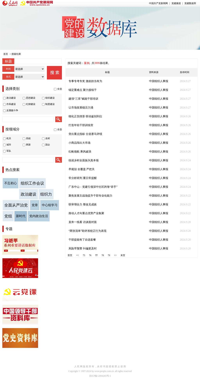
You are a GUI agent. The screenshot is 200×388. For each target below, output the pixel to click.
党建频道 (176, 3)
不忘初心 (10, 183)
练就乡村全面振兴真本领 (84, 160)
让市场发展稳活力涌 (81, 107)
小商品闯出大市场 (79, 142)
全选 (59, 89)
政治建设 (28, 194)
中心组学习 (49, 205)
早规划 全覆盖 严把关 (82, 169)
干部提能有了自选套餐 (82, 239)
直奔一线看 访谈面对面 (83, 222)
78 (103, 255)
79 (109, 255)
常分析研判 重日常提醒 (83, 178)
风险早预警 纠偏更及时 (83, 248)
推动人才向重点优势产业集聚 (86, 213)
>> (115, 255)
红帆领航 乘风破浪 (80, 151)
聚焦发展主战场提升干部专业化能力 (90, 195)
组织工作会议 (32, 183)
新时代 (20, 216)
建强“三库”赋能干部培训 (83, 98)
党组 (8, 216)
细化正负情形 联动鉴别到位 (85, 116)
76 (90, 255)
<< (77, 255)
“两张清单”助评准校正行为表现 (87, 230)
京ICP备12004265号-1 (100, 375)
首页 (5, 54)
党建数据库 (190, 3)
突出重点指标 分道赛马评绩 (85, 134)
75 (84, 255)
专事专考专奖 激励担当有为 (85, 81)
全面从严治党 (16, 205)
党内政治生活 (38, 216)
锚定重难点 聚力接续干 (83, 89)
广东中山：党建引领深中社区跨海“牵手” (93, 186)
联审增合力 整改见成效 (83, 204)
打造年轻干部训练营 (81, 125)
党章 (35, 205)
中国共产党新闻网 (158, 3)
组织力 (46, 194)
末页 (123, 255)
